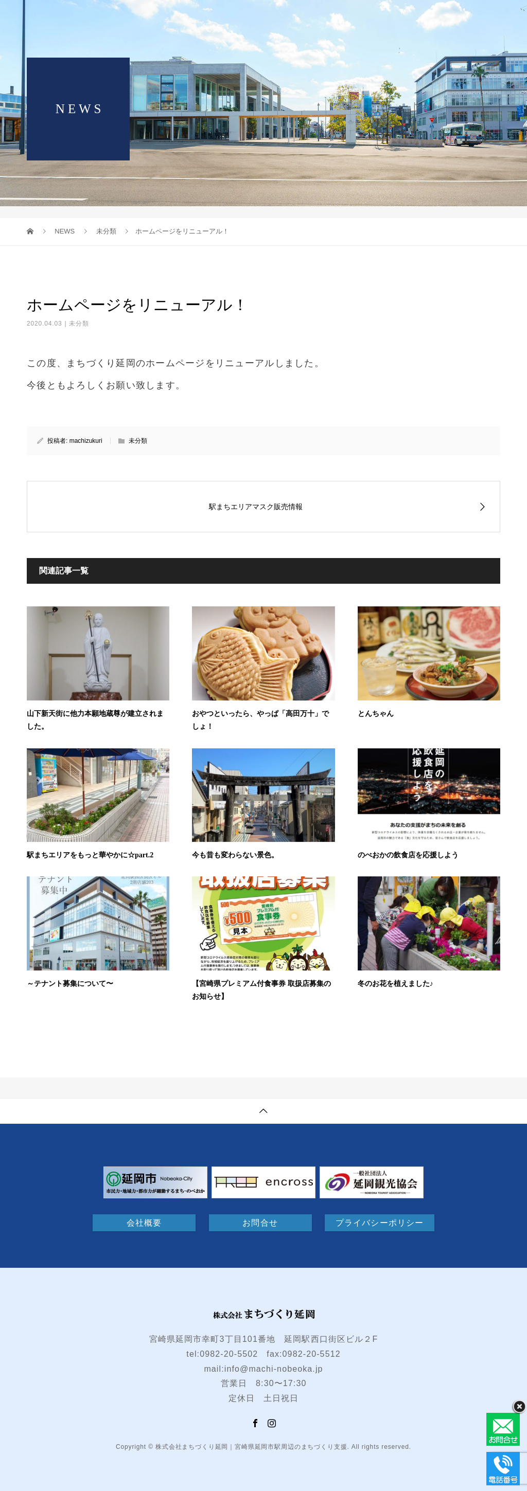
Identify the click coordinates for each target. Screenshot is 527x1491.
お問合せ (259, 1222)
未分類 (79, 323)
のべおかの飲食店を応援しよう (408, 855)
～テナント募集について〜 (70, 983)
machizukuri (85, 440)
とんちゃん (376, 713)
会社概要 (144, 1222)
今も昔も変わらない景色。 (235, 855)
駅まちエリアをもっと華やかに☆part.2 (90, 855)
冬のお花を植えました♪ (395, 983)
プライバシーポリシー (380, 1222)
